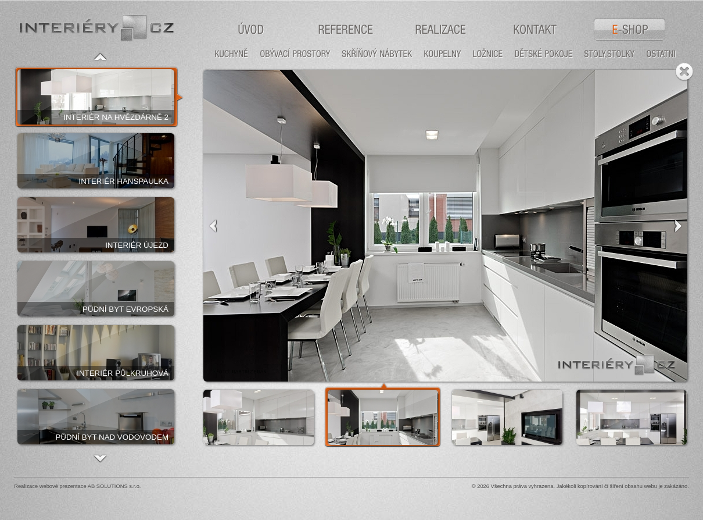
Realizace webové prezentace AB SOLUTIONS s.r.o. (77, 486)
